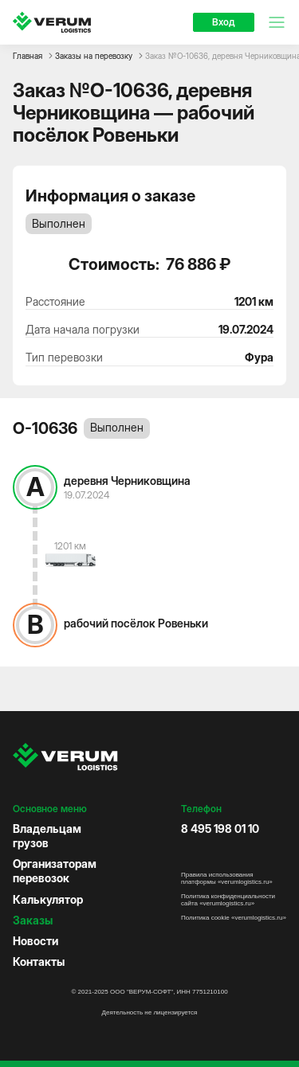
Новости (35, 941)
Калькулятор (48, 899)
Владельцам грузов (47, 836)
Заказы (33, 920)
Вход (223, 22)
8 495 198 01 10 (220, 828)
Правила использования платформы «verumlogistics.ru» (227, 878)
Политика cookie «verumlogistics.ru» (233, 917)
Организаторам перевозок (54, 871)
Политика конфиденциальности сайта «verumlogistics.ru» (228, 900)
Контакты (39, 961)
